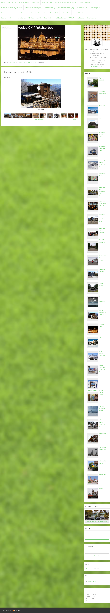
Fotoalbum (4, 13)
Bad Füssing (80, 18)
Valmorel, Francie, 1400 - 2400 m (102, 422)
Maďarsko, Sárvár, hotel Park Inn (102, 203)
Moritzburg (102, 242)
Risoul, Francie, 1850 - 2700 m (102, 354)
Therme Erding (101, 394)
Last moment (15, 13)
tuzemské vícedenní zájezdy (33, 8)
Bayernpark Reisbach (102, 79)
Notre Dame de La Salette (102, 257)
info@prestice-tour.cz (97, 66)
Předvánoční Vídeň (102, 325)
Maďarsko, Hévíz (102, 175)
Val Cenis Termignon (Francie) (102, 408)
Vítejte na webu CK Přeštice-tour (28, 27)
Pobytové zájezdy (50, 8)
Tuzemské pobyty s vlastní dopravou (66, 3)
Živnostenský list (91, 18)
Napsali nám (48, 18)
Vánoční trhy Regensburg (102, 448)
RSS (19, 610)
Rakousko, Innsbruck (7, 18)
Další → (75, 119)
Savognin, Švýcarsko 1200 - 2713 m (102, 368)
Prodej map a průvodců (28, 13)
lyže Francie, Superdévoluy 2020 (48, 13)
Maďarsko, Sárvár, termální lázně (102, 218)
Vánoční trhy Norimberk (102, 435)
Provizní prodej (95, 8)
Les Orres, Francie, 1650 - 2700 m (102, 162)
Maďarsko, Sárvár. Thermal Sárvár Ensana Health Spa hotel (102, 235)
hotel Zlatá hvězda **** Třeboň (64, 18)
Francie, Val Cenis (78, 13)
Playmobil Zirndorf (102, 270)
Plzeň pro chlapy (101, 284)
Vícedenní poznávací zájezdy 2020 (11, 8)
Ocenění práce (21, 18)
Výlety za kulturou (47, 3)
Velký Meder (35, 3)
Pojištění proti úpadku (22, 3)
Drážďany (101, 119)
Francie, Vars (90, 13)
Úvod (3, 3)
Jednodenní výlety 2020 (87, 3)
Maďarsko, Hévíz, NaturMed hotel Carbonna (102, 192)
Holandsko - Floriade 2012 (103, 134)
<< (87, 569)
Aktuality (10, 3)
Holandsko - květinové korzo (102, 148)
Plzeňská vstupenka (83, 8)
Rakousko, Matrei (102, 339)
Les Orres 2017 (65, 13)
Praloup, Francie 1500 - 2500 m (27, 63)
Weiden (101, 488)
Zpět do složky (39, 119)
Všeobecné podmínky (35, 18)
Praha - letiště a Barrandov (102, 299)
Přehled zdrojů (92, 581)
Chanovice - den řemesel (102, 92)
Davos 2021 (102, 105)
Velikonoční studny (102, 462)
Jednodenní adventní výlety (66, 8)
